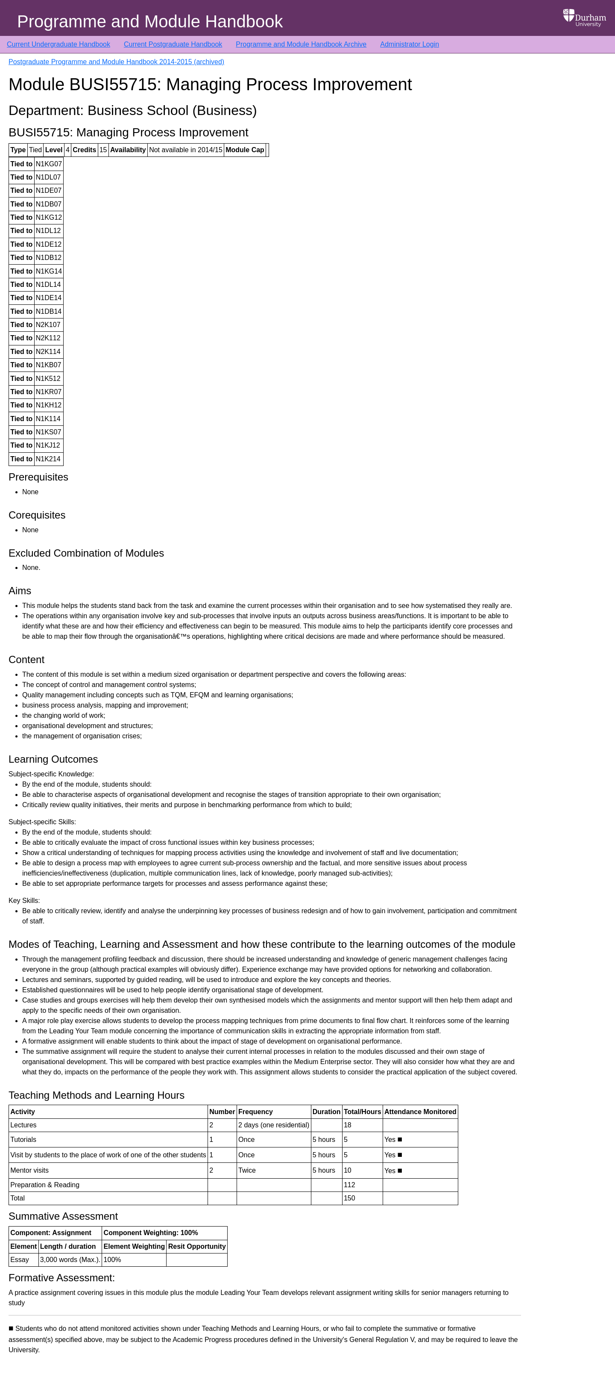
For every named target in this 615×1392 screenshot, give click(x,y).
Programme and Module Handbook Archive (301, 44)
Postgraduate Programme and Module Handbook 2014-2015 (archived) (116, 61)
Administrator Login (409, 44)
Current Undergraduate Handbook (58, 44)
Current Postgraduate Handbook (173, 44)
